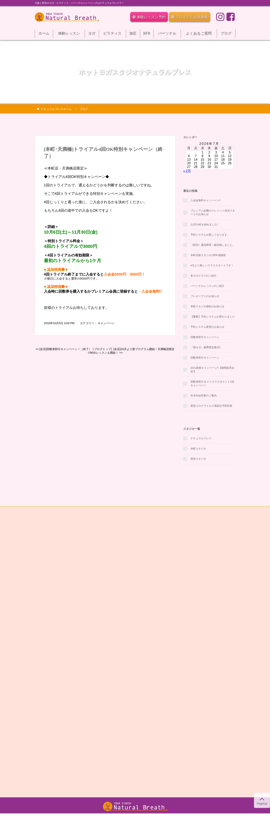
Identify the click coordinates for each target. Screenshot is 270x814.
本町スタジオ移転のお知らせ (207, 306)
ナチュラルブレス (201, 438)
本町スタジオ (198, 448)
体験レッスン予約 (149, 17)
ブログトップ (102, 349)
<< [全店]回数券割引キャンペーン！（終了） (63, 349)
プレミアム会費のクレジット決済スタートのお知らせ (213, 212)
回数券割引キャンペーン (205, 337)
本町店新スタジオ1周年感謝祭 (208, 255)
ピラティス (112, 34)
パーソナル (167, 34)
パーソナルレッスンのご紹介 (207, 285)
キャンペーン (106, 323)
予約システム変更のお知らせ (207, 326)
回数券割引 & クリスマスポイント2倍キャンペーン (212, 383)
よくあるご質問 (199, 34)
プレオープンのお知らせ (205, 296)
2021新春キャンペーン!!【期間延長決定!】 (212, 369)
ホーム (44, 34)
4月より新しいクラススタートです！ (212, 265)
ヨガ (92, 34)
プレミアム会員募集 (189, 17)
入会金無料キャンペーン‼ (206, 200)
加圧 (133, 34)
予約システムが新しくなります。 (210, 234)
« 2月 (187, 171)
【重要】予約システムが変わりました (213, 316)
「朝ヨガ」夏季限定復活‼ (206, 347)
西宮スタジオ (198, 458)
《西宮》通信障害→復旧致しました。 (213, 244)
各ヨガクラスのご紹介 (204, 275)
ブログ (226, 34)
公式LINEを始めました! (204, 224)
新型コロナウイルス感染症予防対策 (211, 405)
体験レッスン (69, 34)
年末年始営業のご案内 (204, 395)
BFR (147, 34)
